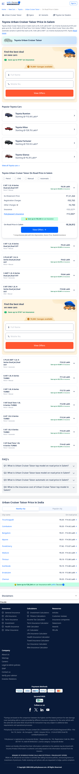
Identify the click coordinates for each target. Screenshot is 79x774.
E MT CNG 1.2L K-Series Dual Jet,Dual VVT (11, 289)
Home (4, 9)
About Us (5, 654)
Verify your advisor (9, 675)
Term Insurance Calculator (37, 623)
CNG (19, 178)
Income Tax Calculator (36, 619)
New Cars (12, 9)
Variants (43, 15)
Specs (30, 15)
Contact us (6, 672)
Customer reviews (59, 616)
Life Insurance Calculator (37, 633)
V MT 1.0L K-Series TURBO (11, 390)
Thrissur (5, 559)
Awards (55, 626)
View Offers (38, 229)
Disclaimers (7, 595)
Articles (55, 612)
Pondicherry (7, 546)
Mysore (5, 539)
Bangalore (6, 533)
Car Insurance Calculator (37, 644)
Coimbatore (7, 526)
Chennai (5, 579)
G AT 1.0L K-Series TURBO (10, 417)
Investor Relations (9, 679)
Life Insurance (11, 616)
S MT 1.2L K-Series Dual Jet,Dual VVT (11, 244)
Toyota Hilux (21, 127)
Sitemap (5, 658)
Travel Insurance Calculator (38, 640)
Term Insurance (11, 619)
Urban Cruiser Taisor (32, 9)
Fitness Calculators (37, 616)
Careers (5, 661)
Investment (9, 623)
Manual (30, 178)
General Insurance (12, 612)
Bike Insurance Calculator (37, 647)
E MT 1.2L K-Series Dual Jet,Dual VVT (11, 186)
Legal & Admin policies (11, 665)
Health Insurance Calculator (38, 637)
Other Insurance (11, 630)
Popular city (57, 508)
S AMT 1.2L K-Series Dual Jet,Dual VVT (11, 274)
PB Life (55, 630)
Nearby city (20, 508)
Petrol (7, 178)
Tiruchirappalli (8, 520)
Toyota (20, 9)
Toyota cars (13, 166)
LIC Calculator (32, 630)
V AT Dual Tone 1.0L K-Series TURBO (11, 444)
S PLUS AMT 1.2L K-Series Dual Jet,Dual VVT (11, 362)
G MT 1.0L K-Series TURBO (11, 377)
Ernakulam (6, 572)
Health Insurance (12, 626)
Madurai (5, 553)
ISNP (4, 668)
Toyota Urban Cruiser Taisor (28, 40)
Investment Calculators (39, 612)
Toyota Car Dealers (62, 15)
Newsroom (56, 623)
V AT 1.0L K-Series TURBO (10, 430)
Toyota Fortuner (23, 141)
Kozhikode (6, 566)
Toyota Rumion (22, 113)
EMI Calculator (33, 626)
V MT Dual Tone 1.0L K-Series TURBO (12, 403)
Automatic (44, 178)
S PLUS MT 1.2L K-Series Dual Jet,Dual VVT (11, 259)
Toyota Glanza (22, 154)
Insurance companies (61, 619)
